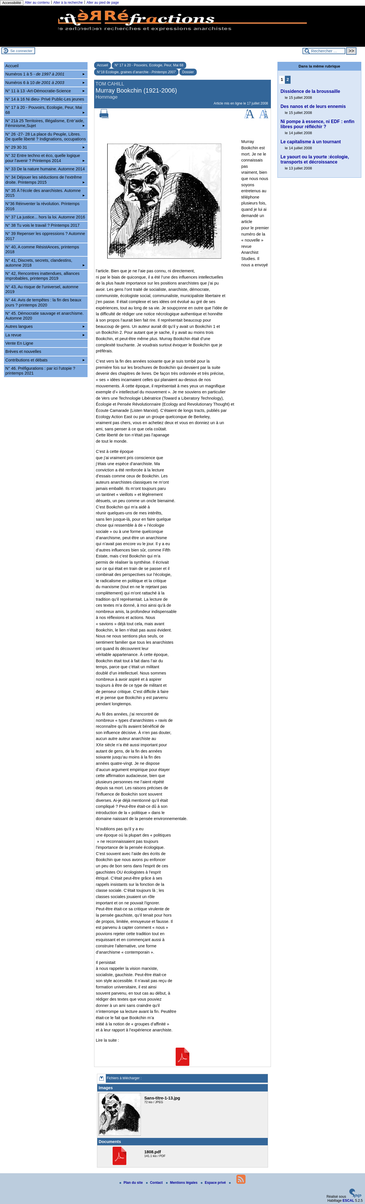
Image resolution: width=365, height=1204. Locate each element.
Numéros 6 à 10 (45, 82)
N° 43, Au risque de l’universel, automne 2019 (41, 289)
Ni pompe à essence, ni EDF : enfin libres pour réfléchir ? (317, 124)
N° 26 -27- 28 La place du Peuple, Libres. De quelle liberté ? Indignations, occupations (45, 137)
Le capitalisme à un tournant (311, 141)
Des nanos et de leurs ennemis (313, 106)
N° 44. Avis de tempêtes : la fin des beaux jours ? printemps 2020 (43, 302)
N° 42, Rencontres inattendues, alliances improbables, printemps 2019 (42, 276)
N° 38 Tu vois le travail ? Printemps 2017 (42, 225)
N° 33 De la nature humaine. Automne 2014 (45, 170)
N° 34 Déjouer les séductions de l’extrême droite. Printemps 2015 (45, 179)
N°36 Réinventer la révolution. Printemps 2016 (42, 206)
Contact (155, 1183)
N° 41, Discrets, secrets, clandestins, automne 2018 (45, 262)
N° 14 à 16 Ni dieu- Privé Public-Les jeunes (45, 100)
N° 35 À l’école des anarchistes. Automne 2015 (45, 193)
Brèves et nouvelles (23, 351)
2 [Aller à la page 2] (288, 79)
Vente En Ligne (19, 343)
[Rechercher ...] (324, 51)
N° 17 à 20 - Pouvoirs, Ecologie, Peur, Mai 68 (149, 65)
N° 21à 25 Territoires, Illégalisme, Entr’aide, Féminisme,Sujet (45, 123)
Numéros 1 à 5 (45, 74)
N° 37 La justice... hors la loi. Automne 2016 (45, 217)
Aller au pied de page (102, 3)
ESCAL (348, 1201)
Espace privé (214, 1183)
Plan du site (131, 1183)
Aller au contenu (37, 3)
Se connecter (21, 51)
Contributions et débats (45, 360)
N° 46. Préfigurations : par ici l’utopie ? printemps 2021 (40, 370)
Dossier (188, 72)
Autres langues (45, 326)
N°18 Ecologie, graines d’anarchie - (136, 72)
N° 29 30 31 (45, 147)
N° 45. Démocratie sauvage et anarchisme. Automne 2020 (44, 315)
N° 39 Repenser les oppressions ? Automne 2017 (45, 236)
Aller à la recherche (68, 3)
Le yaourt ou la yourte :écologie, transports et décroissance (315, 159)
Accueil (102, 65)
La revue (45, 335)
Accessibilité (11, 3)
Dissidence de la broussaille (310, 91)
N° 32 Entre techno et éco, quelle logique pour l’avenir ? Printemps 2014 (45, 158)
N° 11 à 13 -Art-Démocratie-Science (45, 91)
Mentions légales (182, 1183)
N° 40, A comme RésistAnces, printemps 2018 (42, 249)
